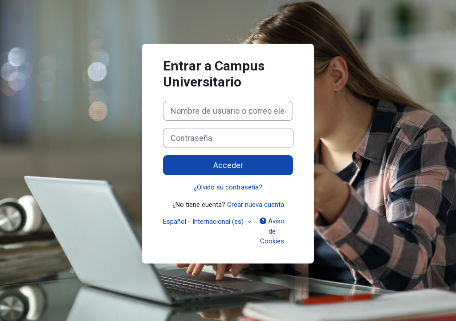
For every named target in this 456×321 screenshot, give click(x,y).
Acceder (228, 165)
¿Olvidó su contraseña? (228, 187)
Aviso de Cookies (272, 231)
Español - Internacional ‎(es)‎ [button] (204, 222)
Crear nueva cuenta (255, 205)
